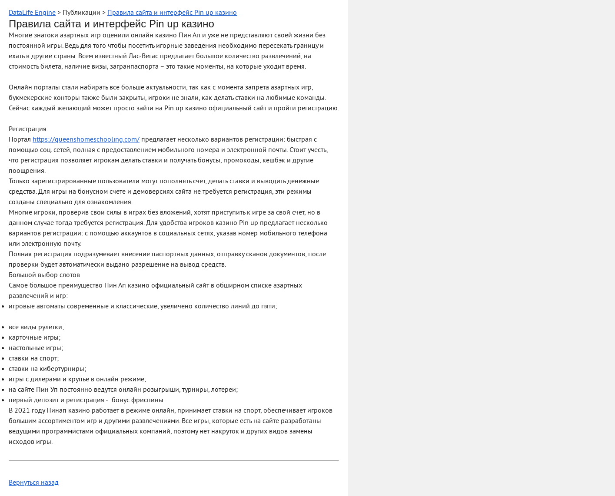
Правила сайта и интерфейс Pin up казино (172, 13)
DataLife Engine (32, 13)
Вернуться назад (34, 483)
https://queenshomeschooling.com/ (86, 140)
